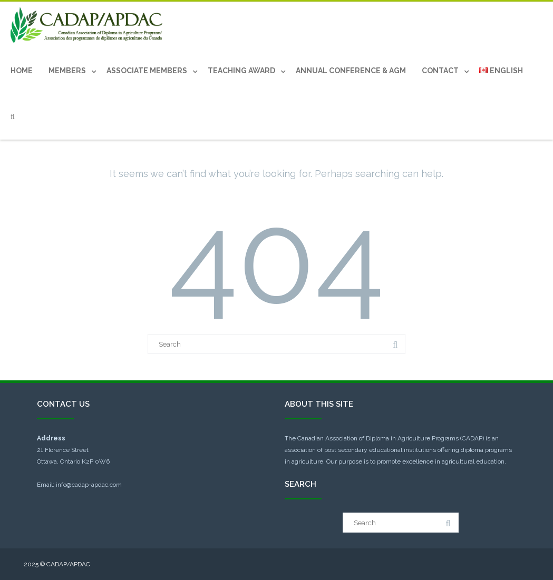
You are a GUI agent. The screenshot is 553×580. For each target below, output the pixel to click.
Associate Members (146, 70)
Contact (440, 70)
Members (67, 70)
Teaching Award (241, 70)
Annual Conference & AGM (351, 70)
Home (22, 70)
